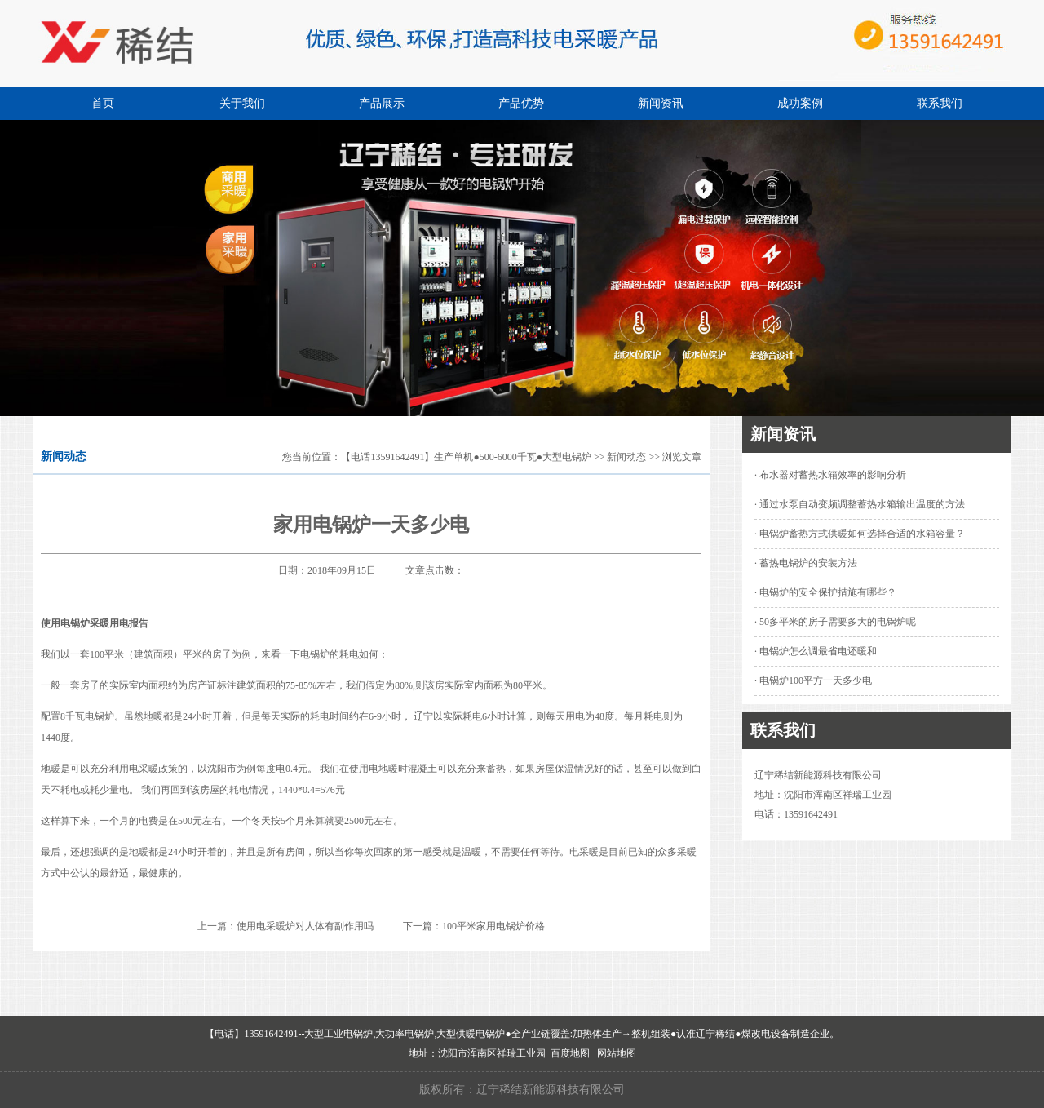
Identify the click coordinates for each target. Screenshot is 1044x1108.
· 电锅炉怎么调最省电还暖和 (815, 651)
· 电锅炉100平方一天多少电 (813, 680)
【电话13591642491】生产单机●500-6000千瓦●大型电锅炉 (466, 457)
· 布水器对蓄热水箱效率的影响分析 (830, 475)
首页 (102, 103)
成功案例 (800, 103)
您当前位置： (311, 457)
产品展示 (382, 103)
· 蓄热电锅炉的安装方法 (805, 563)
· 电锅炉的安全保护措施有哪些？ (825, 592)
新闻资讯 (660, 103)
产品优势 (521, 103)
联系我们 (939, 103)
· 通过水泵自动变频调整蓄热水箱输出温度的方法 (859, 504)
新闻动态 (626, 457)
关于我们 (242, 103)
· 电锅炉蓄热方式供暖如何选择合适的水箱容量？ (859, 533)
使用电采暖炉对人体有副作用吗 (305, 926)
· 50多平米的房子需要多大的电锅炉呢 (835, 621)
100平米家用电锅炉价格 (493, 926)
